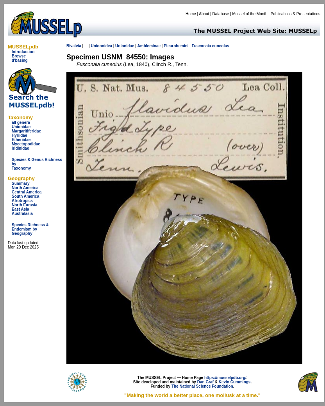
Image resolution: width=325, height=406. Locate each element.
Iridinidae (20, 148)
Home (191, 14)
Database (220, 14)
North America (25, 188)
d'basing (20, 60)
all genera (21, 122)
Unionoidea (101, 46)
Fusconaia (201, 46)
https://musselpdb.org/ (225, 378)
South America (25, 196)
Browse (19, 56)
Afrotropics (22, 201)
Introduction (23, 52)
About (204, 14)
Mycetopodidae (26, 144)
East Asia (20, 209)
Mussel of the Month (250, 14)
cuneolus (220, 46)
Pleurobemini (176, 46)
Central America (26, 192)
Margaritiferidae (26, 131)
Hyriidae (19, 135)
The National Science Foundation (202, 386)
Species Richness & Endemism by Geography (30, 229)
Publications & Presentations (295, 14)
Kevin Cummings (235, 382)
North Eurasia (25, 205)
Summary (21, 183)
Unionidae (21, 127)
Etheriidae (21, 140)
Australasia (22, 213)
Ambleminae (149, 46)
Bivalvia (73, 46)
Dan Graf (205, 382)
